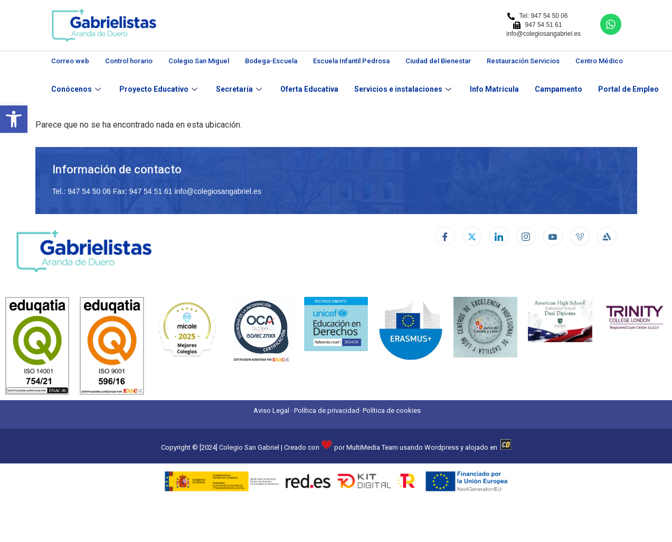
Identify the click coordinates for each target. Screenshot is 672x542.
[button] (13, 119)
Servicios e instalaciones (404, 89)
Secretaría (240, 89)
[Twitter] (472, 236)
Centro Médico (599, 61)
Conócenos (77, 89)
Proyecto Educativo (159, 89)
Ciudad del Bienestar (438, 61)
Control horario (129, 61)
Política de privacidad (326, 410)
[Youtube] (553, 236)
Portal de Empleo (628, 89)
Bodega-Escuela (271, 61)
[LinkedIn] (499, 236)
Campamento (558, 89)
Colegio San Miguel (198, 61)
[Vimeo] (580, 236)
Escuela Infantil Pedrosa (351, 61)
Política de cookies (392, 410)
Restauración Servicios (523, 61)
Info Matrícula (494, 89)
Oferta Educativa (309, 89)
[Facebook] (445, 236)
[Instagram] (526, 236)
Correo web (70, 61)
